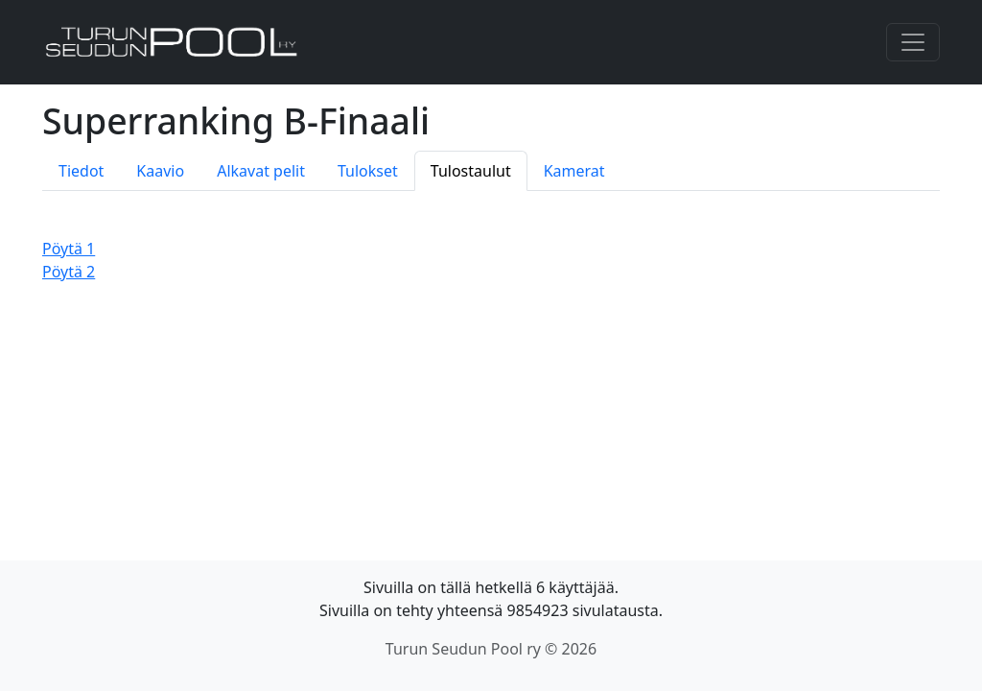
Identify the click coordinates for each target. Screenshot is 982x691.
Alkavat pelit (261, 170)
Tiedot (81, 170)
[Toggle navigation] (913, 42)
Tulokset (368, 170)
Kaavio (160, 170)
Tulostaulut (471, 170)
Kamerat (574, 170)
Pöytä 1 (68, 248)
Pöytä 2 (68, 271)
